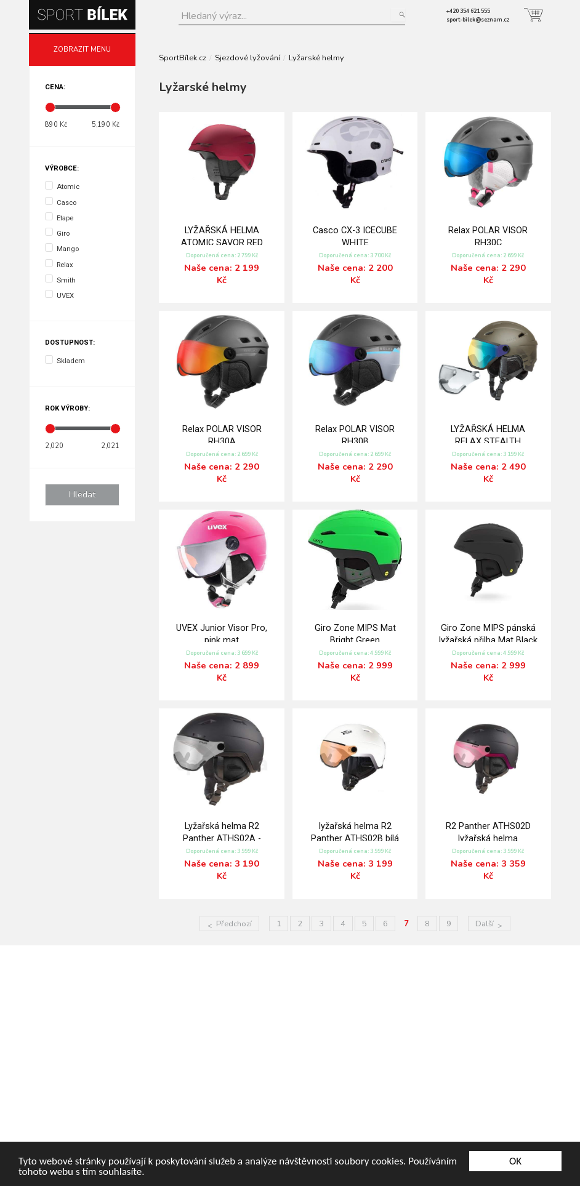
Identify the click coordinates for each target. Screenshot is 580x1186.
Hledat (398, 15)
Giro (57, 233)
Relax (59, 264)
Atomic (62, 186)
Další (484, 923)
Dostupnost (69, 343)
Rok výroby (66, 408)
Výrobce (61, 168)
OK (515, 1161)
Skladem (65, 360)
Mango (62, 248)
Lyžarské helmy (316, 57)
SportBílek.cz (182, 57)
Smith (60, 279)
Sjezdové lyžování (247, 57)
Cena (54, 87)
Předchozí (234, 923)
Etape (59, 217)
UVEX (59, 295)
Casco (60, 202)
